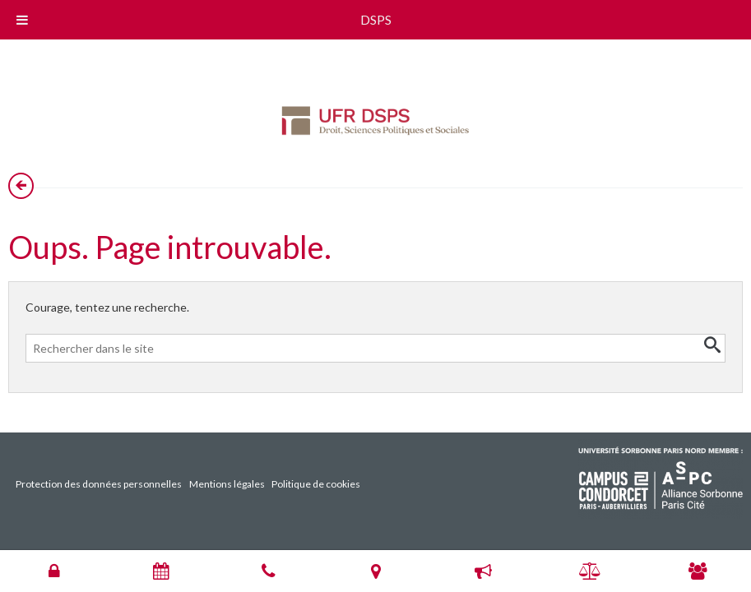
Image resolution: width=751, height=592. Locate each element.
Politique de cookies (315, 484)
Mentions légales (227, 484)
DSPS (376, 19)
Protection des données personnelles (99, 484)
